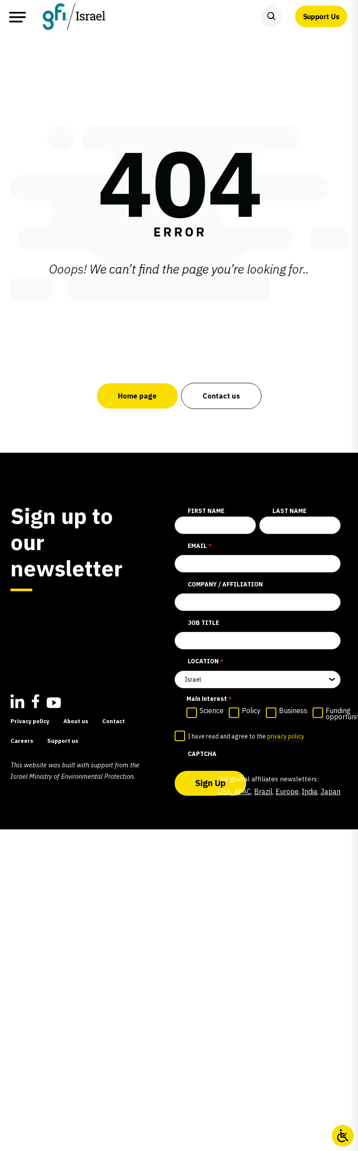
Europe (287, 791)
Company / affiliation (225, 584)
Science (212, 710)
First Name (206, 511)
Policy (251, 710)
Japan (330, 791)
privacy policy (285, 736)
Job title (203, 623)
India (309, 791)
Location (206, 661)
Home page (137, 396)
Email (200, 546)
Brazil (263, 791)
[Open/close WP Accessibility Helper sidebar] (343, 1136)
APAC (242, 791)
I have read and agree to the (246, 736)
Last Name (289, 511)
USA (224, 791)
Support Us (321, 16)
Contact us (221, 396)
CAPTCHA (202, 754)
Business (293, 710)
